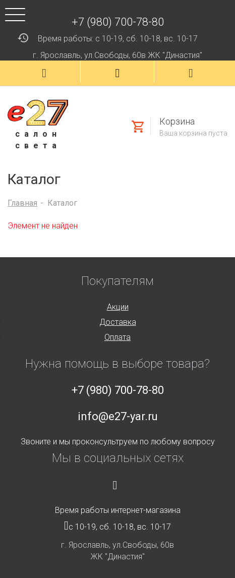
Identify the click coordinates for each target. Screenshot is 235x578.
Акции (118, 307)
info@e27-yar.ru (118, 416)
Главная (22, 203)
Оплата (117, 337)
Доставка (117, 322)
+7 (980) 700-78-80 (118, 22)
